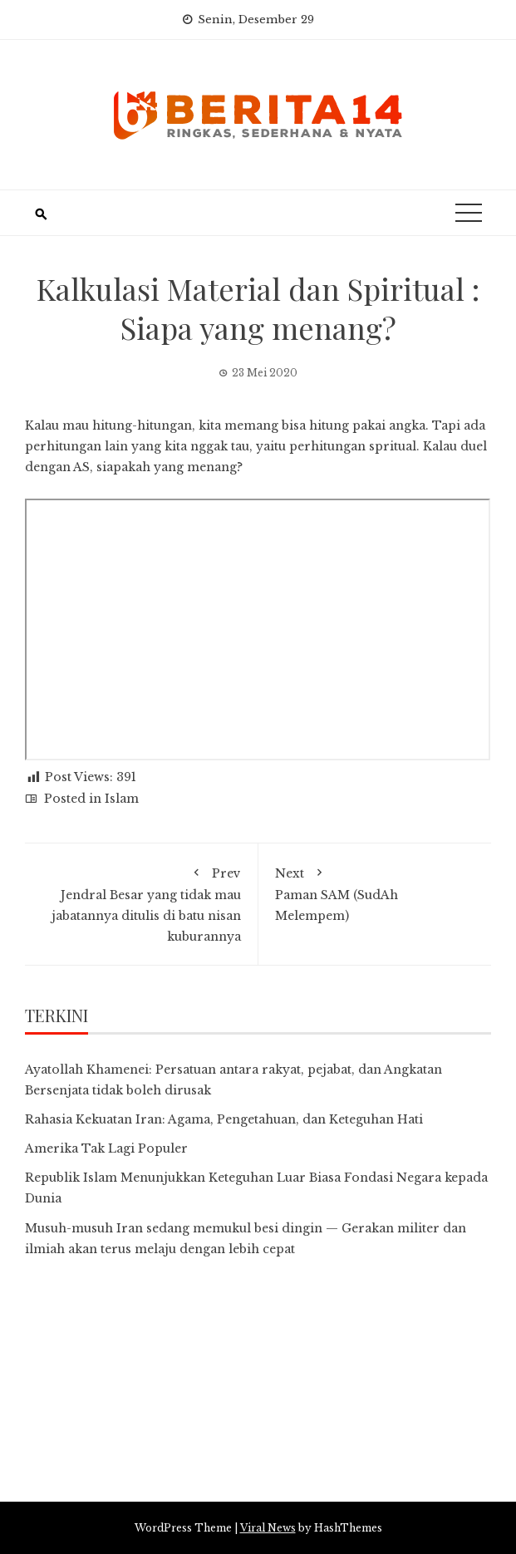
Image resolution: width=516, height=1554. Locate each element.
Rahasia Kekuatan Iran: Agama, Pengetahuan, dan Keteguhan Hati (224, 1119)
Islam (122, 798)
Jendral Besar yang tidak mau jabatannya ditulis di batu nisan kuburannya (141, 902)
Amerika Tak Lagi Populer (106, 1148)
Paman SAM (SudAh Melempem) (375, 891)
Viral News (268, 1528)
